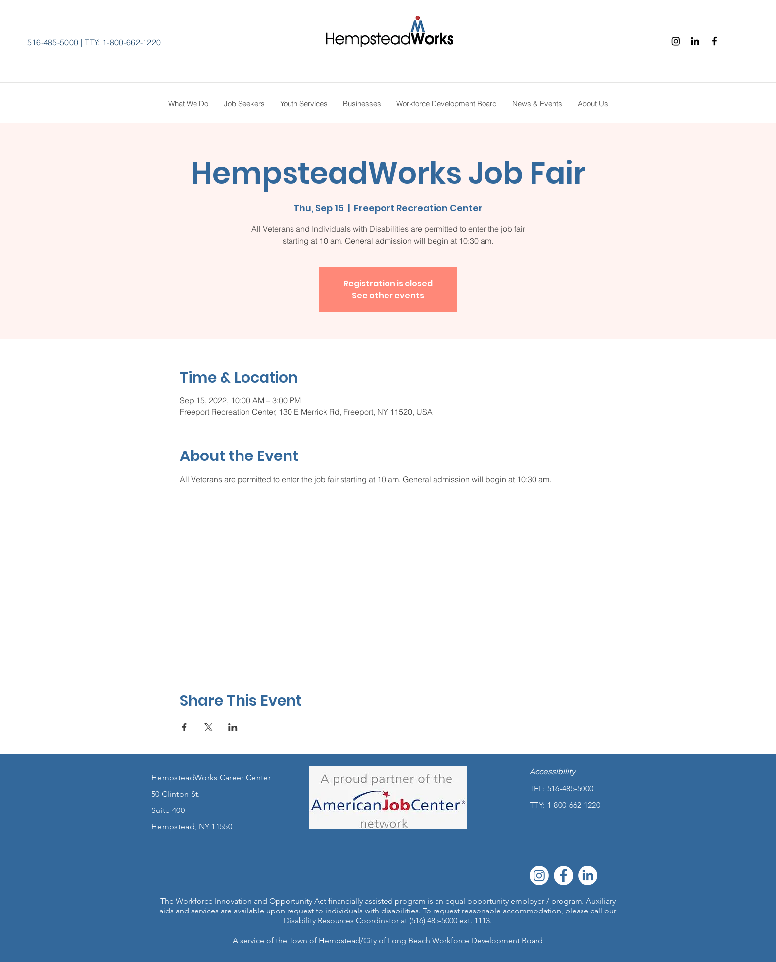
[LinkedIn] (587, 875)
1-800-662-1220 (573, 805)
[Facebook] (714, 41)
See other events (388, 295)
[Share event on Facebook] (184, 727)
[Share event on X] (208, 727)
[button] (593, 104)
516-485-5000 (53, 42)
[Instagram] (675, 41)
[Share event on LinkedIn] (233, 727)
